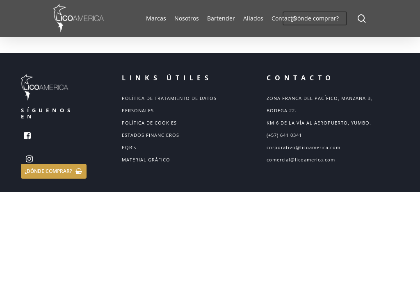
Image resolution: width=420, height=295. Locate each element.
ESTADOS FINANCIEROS (150, 135)
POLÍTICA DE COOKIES (149, 123)
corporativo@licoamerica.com (303, 147)
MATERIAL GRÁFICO (146, 160)
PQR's (129, 147)
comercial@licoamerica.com (301, 160)
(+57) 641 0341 (284, 135)
